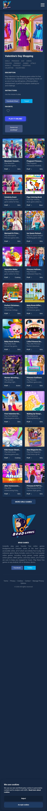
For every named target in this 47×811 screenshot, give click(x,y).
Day (22, 61)
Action (18, 386)
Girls (7, 61)
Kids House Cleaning (12, 450)
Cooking (17, 277)
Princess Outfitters (34, 378)
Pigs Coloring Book (34, 197)
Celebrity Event (10, 197)
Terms (6, 715)
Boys (41, 205)
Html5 (33, 63)
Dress (28, 61)
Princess (15, 61)
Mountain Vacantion (12, 161)
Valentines (20, 68)
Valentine (9, 68)
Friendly (17, 63)
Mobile (8, 65)
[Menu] (42, 4)
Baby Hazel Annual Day (13, 341)
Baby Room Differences (36, 305)
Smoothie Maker (11, 269)
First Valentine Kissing (13, 414)
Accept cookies (23, 805)
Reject (23, 798)
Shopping (27, 65)
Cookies (20, 715)
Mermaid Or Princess (12, 233)
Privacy (13, 715)
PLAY (6, 169)
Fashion (8, 63)
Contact (28, 715)
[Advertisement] (23, 574)
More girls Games (23, 502)
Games (25, 63)
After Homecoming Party (14, 486)
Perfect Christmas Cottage (15, 305)
